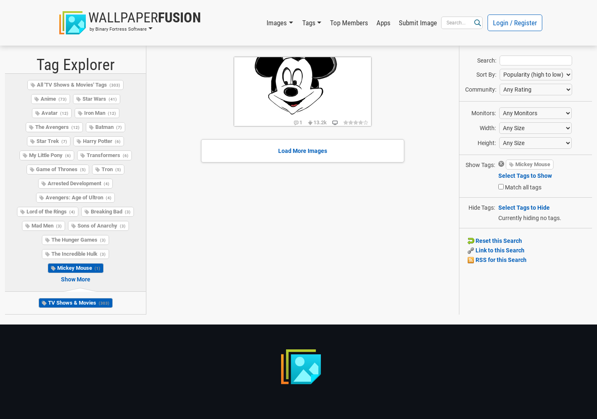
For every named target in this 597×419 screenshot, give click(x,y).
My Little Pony (50, 155)
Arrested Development (78, 183)
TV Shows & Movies (78, 303)
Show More (75, 279)
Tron (111, 169)
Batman (108, 127)
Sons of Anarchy (102, 226)
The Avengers (57, 127)
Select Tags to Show (525, 175)
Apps (383, 23)
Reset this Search (495, 240)
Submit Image (418, 23)
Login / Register (515, 23)
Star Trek (51, 141)
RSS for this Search (497, 260)
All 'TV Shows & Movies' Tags (78, 85)
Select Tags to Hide (524, 207)
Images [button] (277, 23)
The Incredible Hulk (78, 254)
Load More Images (302, 151)
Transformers (108, 155)
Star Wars (100, 99)
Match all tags (523, 187)
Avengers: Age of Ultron (79, 197)
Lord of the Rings (51, 211)
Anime (54, 99)
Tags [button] (308, 23)
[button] (130, 23)
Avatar (54, 113)
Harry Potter (102, 141)
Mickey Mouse (78, 268)
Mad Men (47, 226)
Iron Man (100, 113)
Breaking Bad (111, 211)
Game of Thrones (61, 169)
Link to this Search (496, 250)
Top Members (349, 23)
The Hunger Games (78, 240)
